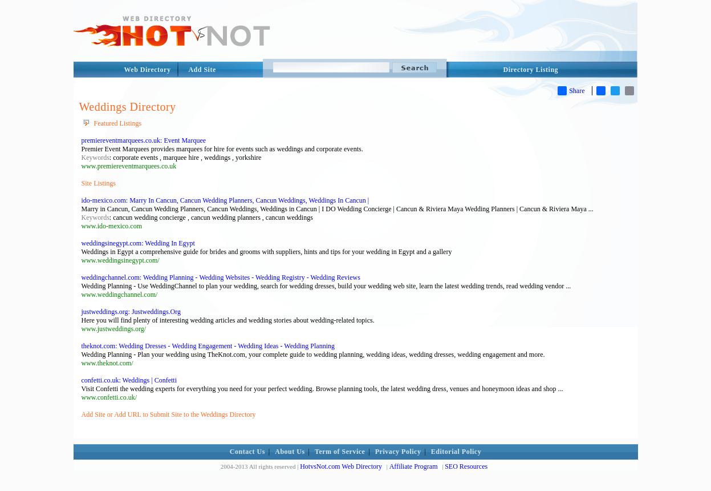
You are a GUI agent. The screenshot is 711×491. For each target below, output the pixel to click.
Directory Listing (531, 70)
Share (571, 90)
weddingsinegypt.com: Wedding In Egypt (138, 243)
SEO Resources (466, 466)
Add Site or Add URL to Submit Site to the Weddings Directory (169, 414)
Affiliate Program (413, 466)
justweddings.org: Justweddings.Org (131, 312)
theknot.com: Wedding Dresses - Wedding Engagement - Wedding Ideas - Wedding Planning (208, 346)
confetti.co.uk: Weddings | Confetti (129, 380)
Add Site (202, 70)
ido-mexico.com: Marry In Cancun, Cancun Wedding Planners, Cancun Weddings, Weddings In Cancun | (225, 200)
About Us (289, 452)
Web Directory (147, 70)
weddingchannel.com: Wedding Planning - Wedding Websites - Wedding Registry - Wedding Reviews (221, 277)
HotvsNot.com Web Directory (341, 466)
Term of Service (340, 452)
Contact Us (247, 452)
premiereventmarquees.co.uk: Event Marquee (144, 140)
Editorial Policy (456, 452)
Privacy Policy (398, 452)
